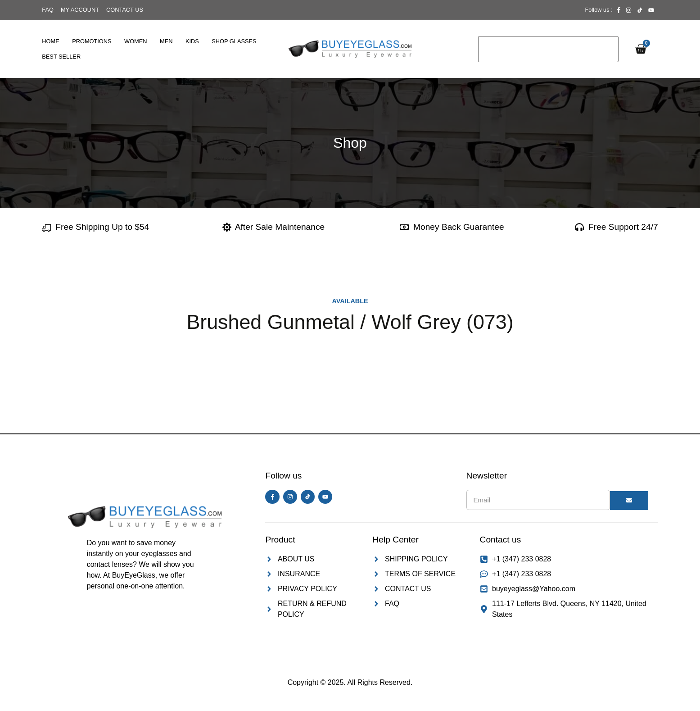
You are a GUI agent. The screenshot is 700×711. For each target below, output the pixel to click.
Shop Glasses (234, 41)
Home (50, 41)
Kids (192, 41)
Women (135, 41)
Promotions (91, 41)
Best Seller (61, 56)
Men (166, 41)
